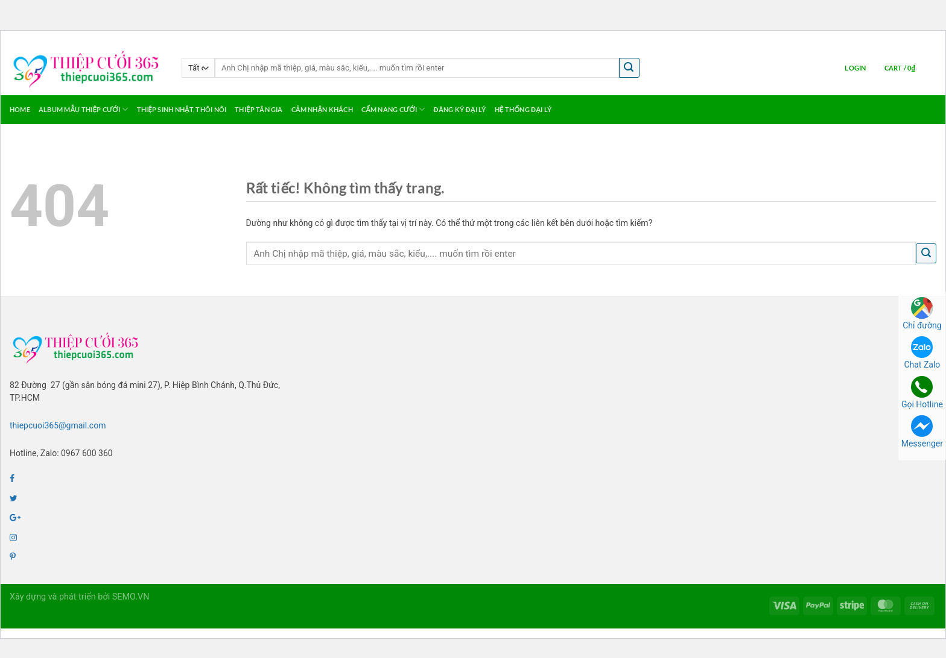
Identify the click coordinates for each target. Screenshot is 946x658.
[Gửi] (629, 68)
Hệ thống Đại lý (523, 109)
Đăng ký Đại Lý (460, 109)
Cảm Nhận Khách (322, 109)
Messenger (922, 431)
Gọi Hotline (922, 392)
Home (20, 109)
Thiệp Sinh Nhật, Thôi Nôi (182, 109)
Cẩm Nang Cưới (393, 109)
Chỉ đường (922, 313)
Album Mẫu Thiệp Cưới (84, 109)
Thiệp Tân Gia (258, 109)
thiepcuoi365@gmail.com (58, 425)
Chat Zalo (922, 352)
